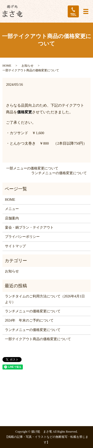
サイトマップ (15, 246)
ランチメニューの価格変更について (59, 173)
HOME (6, 65)
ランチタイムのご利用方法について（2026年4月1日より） (45, 299)
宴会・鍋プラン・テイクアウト (29, 227)
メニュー (12, 209)
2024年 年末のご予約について (29, 320)
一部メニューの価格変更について (32, 168)
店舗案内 (12, 218)
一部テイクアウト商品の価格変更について (38, 339)
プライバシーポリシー (22, 237)
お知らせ (27, 65)
